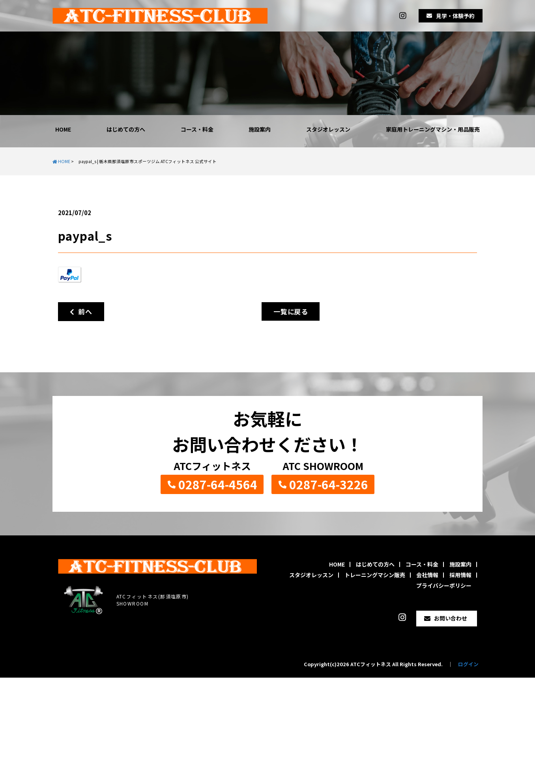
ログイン (468, 664)
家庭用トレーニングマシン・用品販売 (433, 129)
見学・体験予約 (455, 16)
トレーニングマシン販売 (374, 575)
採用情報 (460, 575)
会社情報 (427, 575)
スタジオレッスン (328, 129)
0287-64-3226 (328, 484)
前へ (81, 311)
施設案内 (260, 129)
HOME (63, 129)
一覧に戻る (290, 311)
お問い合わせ (450, 618)
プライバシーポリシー (443, 585)
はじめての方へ (126, 129)
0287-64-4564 (217, 484)
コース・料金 (197, 129)
